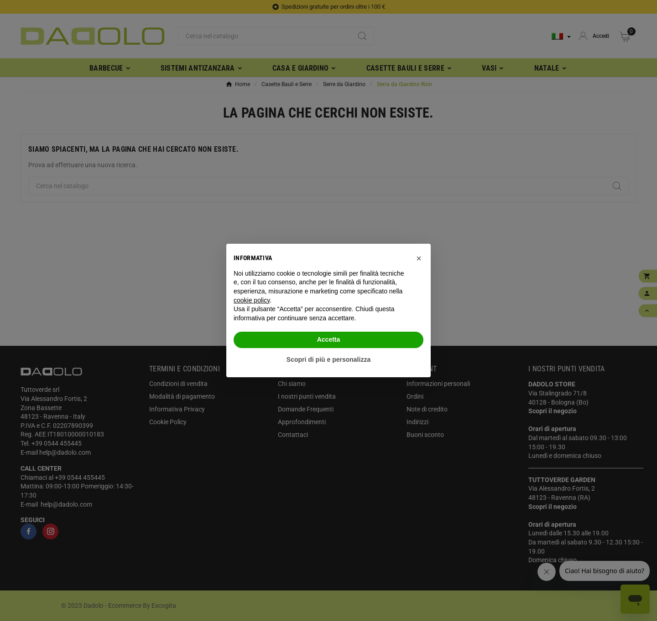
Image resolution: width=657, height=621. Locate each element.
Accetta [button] (328, 339)
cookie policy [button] (252, 300)
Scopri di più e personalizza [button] (328, 359)
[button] (419, 258)
